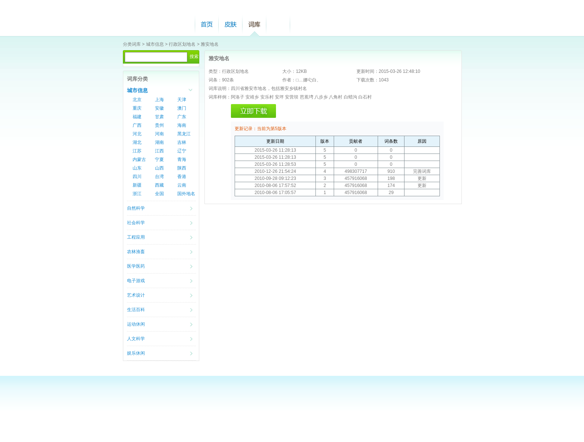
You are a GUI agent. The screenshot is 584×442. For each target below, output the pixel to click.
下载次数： (367, 80)
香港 (181, 176)
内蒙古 (139, 159)
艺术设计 (136, 295)
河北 (137, 133)
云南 (181, 185)
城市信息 (155, 44)
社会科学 (136, 222)
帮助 (278, 24)
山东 (137, 168)
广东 (181, 116)
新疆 (137, 185)
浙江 (137, 193)
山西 (159, 168)
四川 (137, 176)
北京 (137, 99)
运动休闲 (136, 324)
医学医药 (136, 266)
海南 (181, 125)
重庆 (137, 108)
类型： (215, 71)
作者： (289, 80)
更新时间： (367, 71)
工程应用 (136, 237)
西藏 (159, 185)
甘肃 (159, 116)
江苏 (137, 151)
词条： (215, 80)
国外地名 (186, 193)
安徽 (159, 108)
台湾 (159, 176)
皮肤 (231, 24)
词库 (254, 24)
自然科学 (136, 208)
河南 (159, 133)
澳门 (181, 108)
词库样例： (220, 97)
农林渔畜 (136, 251)
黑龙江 (184, 133)
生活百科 (136, 309)
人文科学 (136, 338)
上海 (159, 99)
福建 (137, 116)
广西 (137, 125)
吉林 (181, 142)
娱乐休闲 (136, 353)
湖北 (137, 142)
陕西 (181, 168)
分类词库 (132, 44)
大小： (289, 71)
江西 (159, 151)
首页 (207, 24)
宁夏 (159, 159)
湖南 (159, 142)
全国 (159, 193)
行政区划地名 (182, 44)
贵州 (159, 125)
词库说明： (220, 88)
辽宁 (181, 151)
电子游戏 (136, 280)
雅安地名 (210, 44)
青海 (181, 159)
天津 (181, 99)
